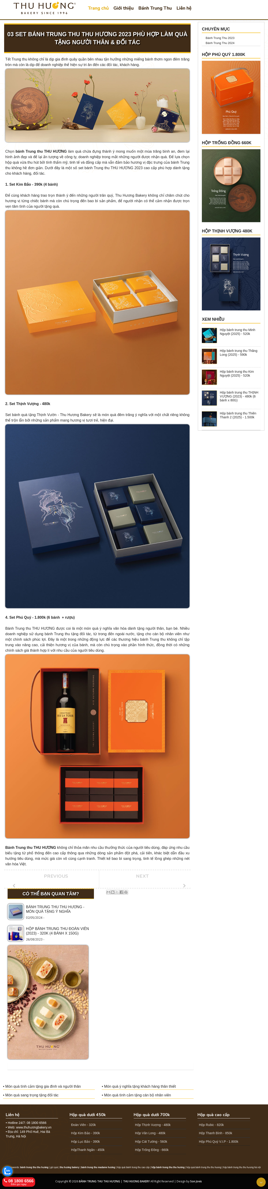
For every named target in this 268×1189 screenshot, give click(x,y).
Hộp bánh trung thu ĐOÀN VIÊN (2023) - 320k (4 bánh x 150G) (57, 931)
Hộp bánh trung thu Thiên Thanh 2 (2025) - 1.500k (238, 415)
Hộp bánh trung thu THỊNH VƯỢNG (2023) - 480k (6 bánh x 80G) (239, 396)
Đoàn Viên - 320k (83, 1125)
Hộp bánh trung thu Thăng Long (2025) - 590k (238, 352)
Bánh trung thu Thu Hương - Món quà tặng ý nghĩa (55, 909)
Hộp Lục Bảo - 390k (85, 1141)
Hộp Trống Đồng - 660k (152, 1150)
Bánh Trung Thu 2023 (220, 38)
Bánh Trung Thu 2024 (220, 43)
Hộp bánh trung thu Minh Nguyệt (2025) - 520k (237, 332)
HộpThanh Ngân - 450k (87, 1150)
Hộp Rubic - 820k (211, 1125)
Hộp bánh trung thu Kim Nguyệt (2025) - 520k (237, 373)
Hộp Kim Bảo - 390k (85, 1133)
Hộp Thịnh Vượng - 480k (153, 1125)
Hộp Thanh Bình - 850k (215, 1133)
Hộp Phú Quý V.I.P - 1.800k (218, 1141)
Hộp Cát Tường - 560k (151, 1141)
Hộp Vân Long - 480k (150, 1133)
